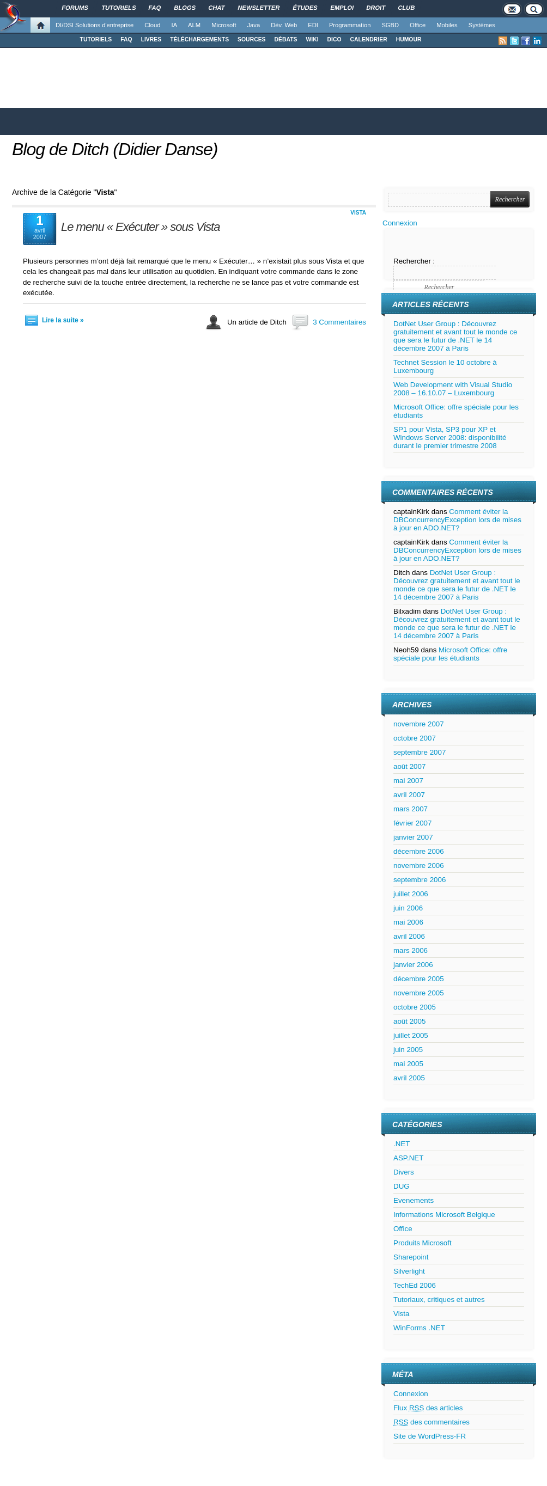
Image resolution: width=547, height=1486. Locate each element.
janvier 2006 (413, 965)
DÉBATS (286, 39)
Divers (403, 1172)
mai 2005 (408, 1064)
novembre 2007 (418, 724)
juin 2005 (408, 1049)
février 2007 (412, 823)
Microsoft (223, 25)
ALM (194, 25)
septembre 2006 (419, 880)
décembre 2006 (418, 851)
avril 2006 (409, 936)
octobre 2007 (414, 738)
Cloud (152, 25)
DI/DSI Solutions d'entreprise (94, 25)
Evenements (413, 1200)
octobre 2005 (414, 1007)
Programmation (349, 25)
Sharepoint (410, 1257)
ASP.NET (408, 1158)
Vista (358, 213)
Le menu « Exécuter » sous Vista (140, 227)
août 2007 (409, 766)
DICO (334, 39)
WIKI (312, 39)
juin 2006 (408, 908)
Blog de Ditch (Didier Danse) (115, 149)
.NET (401, 1144)
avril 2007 (409, 795)
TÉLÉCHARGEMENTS (199, 39)
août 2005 (409, 1021)
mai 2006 (408, 922)
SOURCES (251, 39)
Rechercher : (414, 261)
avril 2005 (409, 1078)
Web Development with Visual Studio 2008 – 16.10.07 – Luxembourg (452, 389)
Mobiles (447, 25)
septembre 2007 (419, 752)
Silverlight (409, 1271)
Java (253, 25)
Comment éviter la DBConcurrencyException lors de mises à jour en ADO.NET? (457, 519)
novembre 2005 (418, 993)
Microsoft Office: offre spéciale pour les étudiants (450, 654)
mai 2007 (408, 780)
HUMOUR (409, 39)
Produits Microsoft (422, 1243)
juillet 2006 (410, 894)
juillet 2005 (410, 1035)
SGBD (390, 25)
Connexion (399, 223)
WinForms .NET (419, 1328)
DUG (401, 1186)
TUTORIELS (96, 39)
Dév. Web (284, 25)
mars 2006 (410, 950)
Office (418, 25)
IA (175, 25)
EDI (313, 25)
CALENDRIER (368, 39)
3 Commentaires (339, 322)
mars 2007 (410, 809)
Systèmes (482, 25)
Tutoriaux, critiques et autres (439, 1299)
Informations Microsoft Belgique (444, 1214)
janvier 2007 (413, 837)
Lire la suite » (63, 320)
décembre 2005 (418, 979)
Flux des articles (428, 1408)
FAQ (126, 39)
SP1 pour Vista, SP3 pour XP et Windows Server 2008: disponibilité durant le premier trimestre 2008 (449, 437)
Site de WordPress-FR (429, 1436)
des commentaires (431, 1422)
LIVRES (151, 39)
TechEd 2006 (414, 1285)
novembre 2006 (418, 865)
